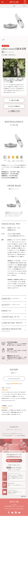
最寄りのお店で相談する (14, 462)
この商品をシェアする (15, 111)
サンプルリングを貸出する (14, 106)
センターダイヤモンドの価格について (9, 177)
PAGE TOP (23, 496)
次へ (24, 6)
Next (25, 202)
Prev (3, 202)
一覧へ (14, 6)
